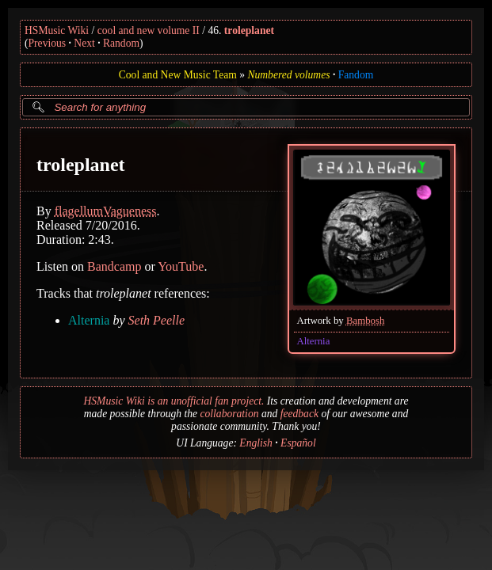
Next (84, 43)
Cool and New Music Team (178, 75)
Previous (48, 43)
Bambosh (365, 320)
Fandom (356, 75)
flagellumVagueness (106, 211)
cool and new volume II (148, 30)
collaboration (229, 414)
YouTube (181, 266)
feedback (299, 414)
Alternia (313, 341)
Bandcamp (114, 266)
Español (298, 443)
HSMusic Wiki (57, 30)
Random (121, 43)
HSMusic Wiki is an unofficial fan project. (173, 401)
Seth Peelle (156, 320)
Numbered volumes (288, 75)
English (256, 443)
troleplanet (249, 30)
